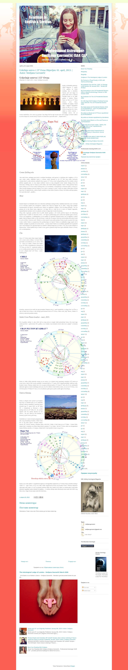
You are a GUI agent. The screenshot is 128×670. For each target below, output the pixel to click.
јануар (83, 168)
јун (82, 182)
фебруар (83, 194)
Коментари (86, 590)
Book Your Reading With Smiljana (37, 647)
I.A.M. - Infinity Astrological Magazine (91, 144)
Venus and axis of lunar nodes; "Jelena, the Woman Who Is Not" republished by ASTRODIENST (93, 126)
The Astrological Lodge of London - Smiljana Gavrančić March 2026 (44, 572)
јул (82, 180)
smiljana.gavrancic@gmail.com (93, 529)
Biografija (83, 74)
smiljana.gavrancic (90, 524)
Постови (85, 587)
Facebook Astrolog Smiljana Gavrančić (92, 141)
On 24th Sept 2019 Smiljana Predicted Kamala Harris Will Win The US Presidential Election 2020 (94, 102)
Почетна (48, 561)
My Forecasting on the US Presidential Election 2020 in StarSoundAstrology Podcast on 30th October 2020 (94, 92)
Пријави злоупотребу (89, 473)
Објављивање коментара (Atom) (54, 567)
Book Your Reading (86, 69)
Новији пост (24, 561)
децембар (84, 237)
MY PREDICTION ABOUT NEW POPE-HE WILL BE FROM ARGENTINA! (93, 137)
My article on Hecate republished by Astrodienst (94, 117)
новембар (84, 240)
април (83, 165)
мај (82, 185)
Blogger (72, 666)
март (82, 191)
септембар (84, 174)
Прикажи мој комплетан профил (90, 157)
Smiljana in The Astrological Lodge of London (94, 77)
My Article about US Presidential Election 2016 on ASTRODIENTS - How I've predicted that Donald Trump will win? (94, 108)
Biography (84, 71)
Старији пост (72, 561)
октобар (83, 171)
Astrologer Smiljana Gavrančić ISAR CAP (94, 153)
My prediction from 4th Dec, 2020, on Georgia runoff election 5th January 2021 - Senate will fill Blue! (94, 86)
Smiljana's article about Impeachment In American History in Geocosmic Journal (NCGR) (92, 132)
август (83, 177)
